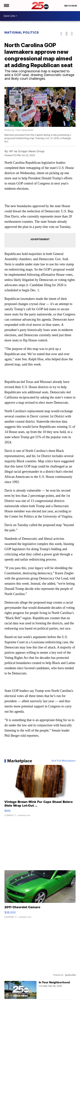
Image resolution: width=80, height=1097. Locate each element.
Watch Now (70, 6)
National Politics (21, 32)
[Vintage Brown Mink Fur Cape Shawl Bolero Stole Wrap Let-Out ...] (39, 792)
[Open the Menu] (6, 5)
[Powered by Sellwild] (70, 975)
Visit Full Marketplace (63, 761)
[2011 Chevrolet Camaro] (39, 896)
